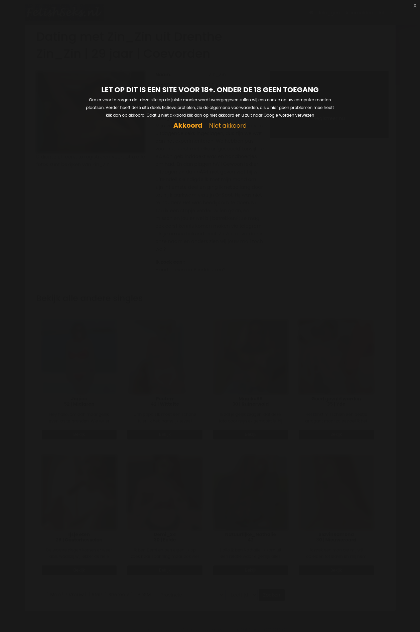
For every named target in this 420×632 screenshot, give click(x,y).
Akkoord (187, 125)
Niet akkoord (228, 126)
